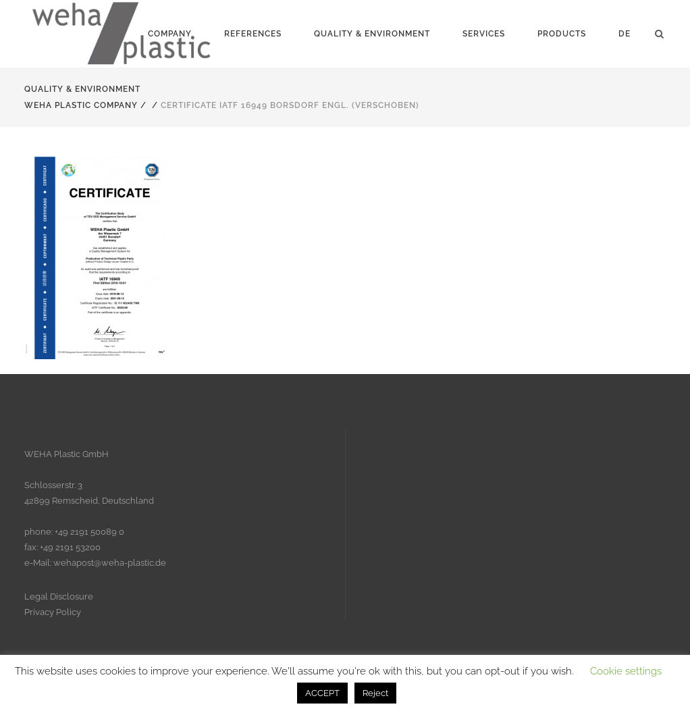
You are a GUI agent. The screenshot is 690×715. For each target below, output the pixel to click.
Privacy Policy (52, 612)
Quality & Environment (82, 89)
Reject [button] (375, 693)
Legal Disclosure (58, 596)
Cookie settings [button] (626, 671)
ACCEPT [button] (322, 693)
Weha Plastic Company (81, 105)
